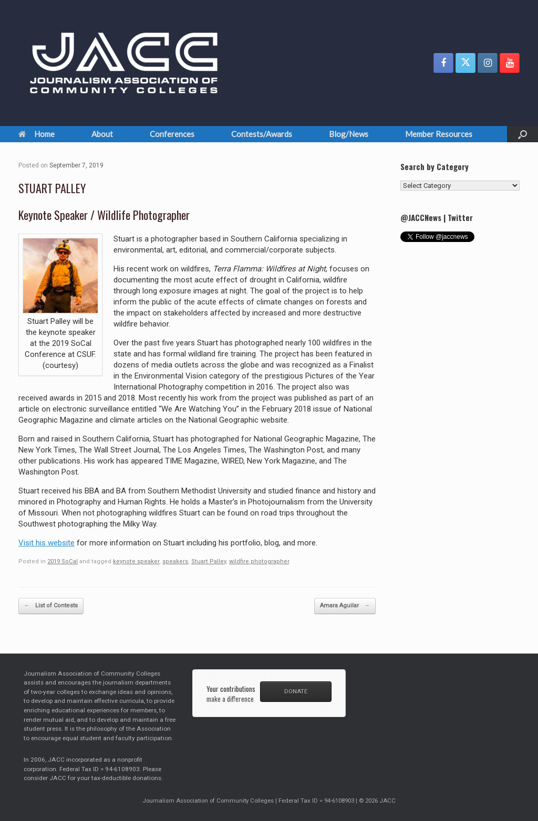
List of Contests (51, 606)
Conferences (172, 134)
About (102, 134)
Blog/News (348, 134)
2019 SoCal (62, 561)
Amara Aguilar (345, 606)
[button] (522, 134)
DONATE (295, 691)
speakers (175, 561)
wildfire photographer (259, 561)
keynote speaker (136, 561)
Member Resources (438, 134)
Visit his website (46, 543)
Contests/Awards (261, 134)
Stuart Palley (208, 561)
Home (36, 134)
